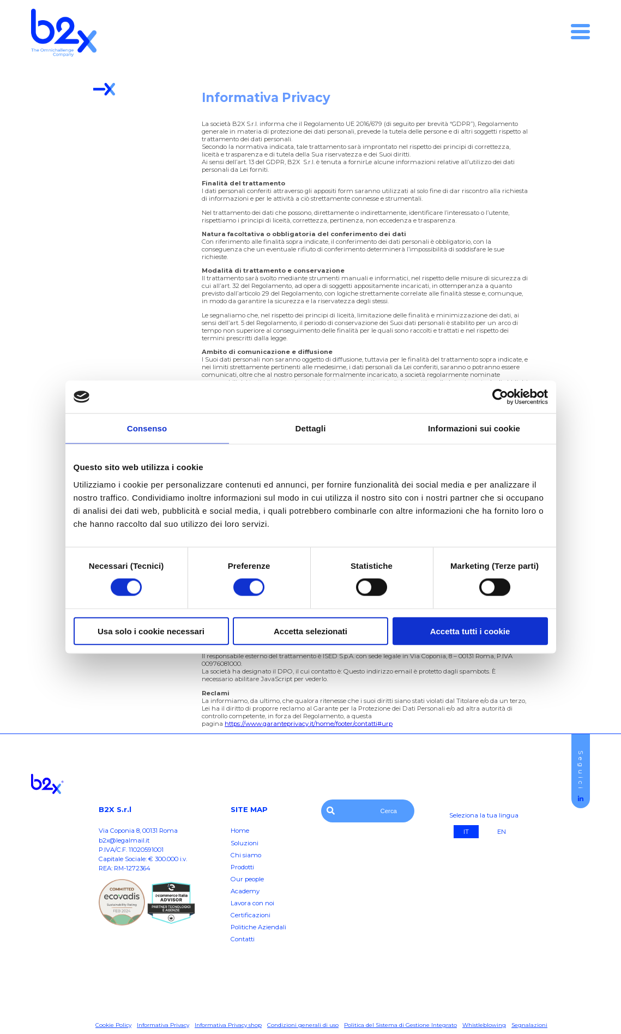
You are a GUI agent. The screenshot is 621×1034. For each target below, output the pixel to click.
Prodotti (242, 867)
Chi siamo (246, 855)
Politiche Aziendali (258, 927)
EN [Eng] (501, 831)
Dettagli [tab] (311, 428)
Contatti (243, 939)
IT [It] (466, 831)
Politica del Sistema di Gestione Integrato (400, 1025)
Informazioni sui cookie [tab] (474, 428)
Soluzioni (244, 843)
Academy (245, 891)
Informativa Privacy (163, 1025)
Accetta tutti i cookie (470, 630)
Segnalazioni (529, 1025)
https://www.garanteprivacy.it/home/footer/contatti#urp (309, 724)
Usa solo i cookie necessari (151, 630)
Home (240, 830)
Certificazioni (250, 915)
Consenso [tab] (147, 428)
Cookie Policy (113, 1025)
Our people (247, 879)
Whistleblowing (484, 1025)
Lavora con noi (252, 903)
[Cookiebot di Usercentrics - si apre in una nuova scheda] (500, 397)
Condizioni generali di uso (303, 1025)
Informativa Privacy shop (228, 1025)
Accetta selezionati (310, 630)
